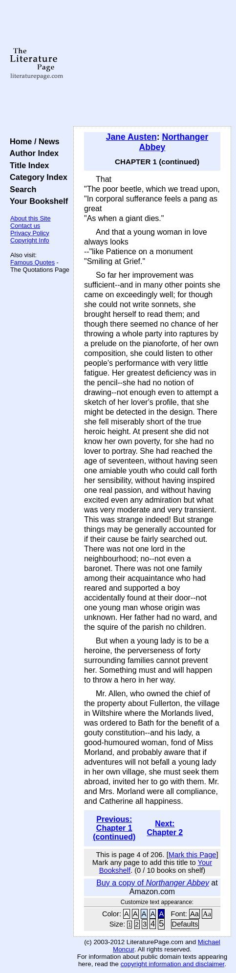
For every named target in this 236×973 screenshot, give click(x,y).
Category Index (36, 177)
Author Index (32, 153)
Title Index (27, 165)
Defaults (185, 924)
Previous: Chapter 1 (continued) (114, 828)
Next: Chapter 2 (165, 828)
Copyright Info (29, 240)
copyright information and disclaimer (173, 964)
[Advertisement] (152, 63)
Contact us (25, 225)
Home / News (32, 141)
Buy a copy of (152, 883)
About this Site (30, 218)
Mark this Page (192, 855)
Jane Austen (131, 137)
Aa (194, 914)
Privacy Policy (29, 233)
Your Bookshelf (36, 201)
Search (20, 189)
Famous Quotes (32, 262)
